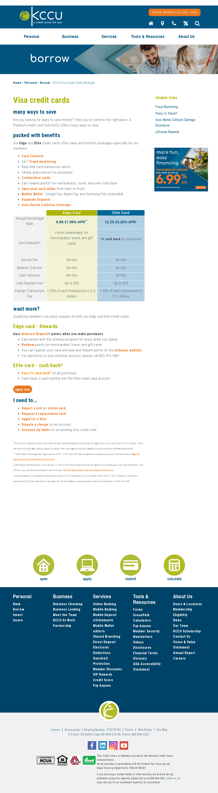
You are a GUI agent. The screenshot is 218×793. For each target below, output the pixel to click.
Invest (18, 615)
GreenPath (141, 615)
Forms (138, 610)
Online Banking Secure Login (174, 12)
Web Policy (145, 729)
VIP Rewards (102, 674)
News (177, 620)
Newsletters (143, 637)
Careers (179, 658)
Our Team (180, 626)
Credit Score (103, 680)
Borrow (45, 82)
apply (87, 567)
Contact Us (181, 636)
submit (130, 567)
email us (171, 778)
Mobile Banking (105, 609)
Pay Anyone (102, 686)
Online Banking (104, 604)
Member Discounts (107, 669)
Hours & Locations (187, 604)
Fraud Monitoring (166, 106)
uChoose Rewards (167, 131)
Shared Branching (106, 636)
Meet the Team (65, 615)
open (43, 567)
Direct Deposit (104, 642)
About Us (186, 36)
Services (109, 36)
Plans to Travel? (166, 113)
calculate (174, 567)
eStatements (103, 620)
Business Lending (66, 609)
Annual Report (184, 653)
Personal (31, 36)
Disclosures (142, 648)
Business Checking (68, 604)
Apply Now (22, 389)
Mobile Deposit (104, 615)
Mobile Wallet (103, 626)
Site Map (161, 729)
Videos (138, 642)
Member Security (146, 631)
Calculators (142, 620)
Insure (18, 620)
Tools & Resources (148, 36)
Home (17, 82)
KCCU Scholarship (187, 631)
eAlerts (99, 631)
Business (70, 36)
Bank (16, 604)
